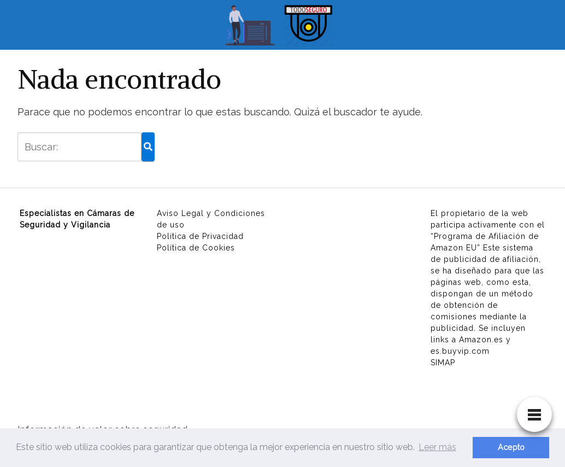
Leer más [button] (437, 447)
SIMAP (443, 362)
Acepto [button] (511, 447)
